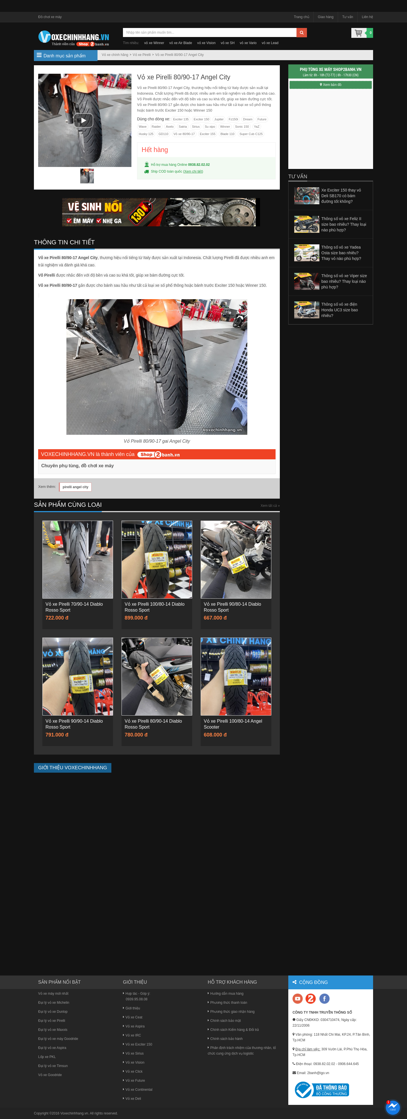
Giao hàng (326, 17)
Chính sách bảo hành (225, 1039)
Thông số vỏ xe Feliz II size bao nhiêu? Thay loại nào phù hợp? (343, 224)
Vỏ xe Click (132, 1072)
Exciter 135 (181, 119)
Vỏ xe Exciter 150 (137, 1044)
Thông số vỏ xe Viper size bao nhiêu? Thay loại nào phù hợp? (344, 281)
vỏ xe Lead (270, 43)
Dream (247, 119)
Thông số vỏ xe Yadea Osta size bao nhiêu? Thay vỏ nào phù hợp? (341, 253)
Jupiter (219, 119)
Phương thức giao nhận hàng (231, 1012)
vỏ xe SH (228, 43)
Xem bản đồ (330, 85)
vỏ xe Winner (154, 43)
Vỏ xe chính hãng (115, 55)
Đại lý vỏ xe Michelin (53, 1003)
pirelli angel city (75, 487)
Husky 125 (146, 134)
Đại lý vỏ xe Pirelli (51, 1021)
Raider (156, 126)
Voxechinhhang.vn (74, 1113)
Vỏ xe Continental (137, 1090)
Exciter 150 (201, 119)
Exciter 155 (207, 134)
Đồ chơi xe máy (50, 17)
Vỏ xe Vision (133, 1062)
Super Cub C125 (251, 134)
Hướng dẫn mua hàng (225, 994)
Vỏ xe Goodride (50, 1075)
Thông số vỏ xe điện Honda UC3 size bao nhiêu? (339, 310)
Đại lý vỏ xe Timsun (53, 1066)
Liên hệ (367, 17)
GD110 (163, 134)
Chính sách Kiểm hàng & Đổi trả (233, 1030)
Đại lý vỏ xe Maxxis (52, 1030)
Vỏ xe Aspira (134, 1026)
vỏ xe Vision (206, 43)
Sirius (196, 126)
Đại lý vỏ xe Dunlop (53, 1012)
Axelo (170, 126)
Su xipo (210, 126)
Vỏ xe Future (134, 1081)
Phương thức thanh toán (227, 1003)
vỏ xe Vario (248, 43)
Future (262, 119)
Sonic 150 (242, 126)
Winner (225, 126)
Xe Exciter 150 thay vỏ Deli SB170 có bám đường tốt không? (341, 196)
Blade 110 (227, 134)
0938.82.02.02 (199, 165)
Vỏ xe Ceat (132, 1017)
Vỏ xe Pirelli (142, 55)
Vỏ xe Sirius (133, 1053)
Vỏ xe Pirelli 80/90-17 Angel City (179, 55)
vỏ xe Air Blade (180, 43)
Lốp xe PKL (47, 1057)
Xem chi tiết (193, 171)
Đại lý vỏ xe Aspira (52, 1048)
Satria (183, 126)
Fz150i (233, 119)
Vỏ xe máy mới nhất (53, 994)
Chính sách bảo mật (224, 1021)
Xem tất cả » (270, 506)
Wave (143, 126)
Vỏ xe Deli (132, 1099)
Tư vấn (347, 17)
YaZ (256, 126)
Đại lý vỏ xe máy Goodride (58, 1039)
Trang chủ (301, 17)
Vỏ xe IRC (132, 1035)
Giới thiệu (131, 1008)
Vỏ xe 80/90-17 (184, 134)
